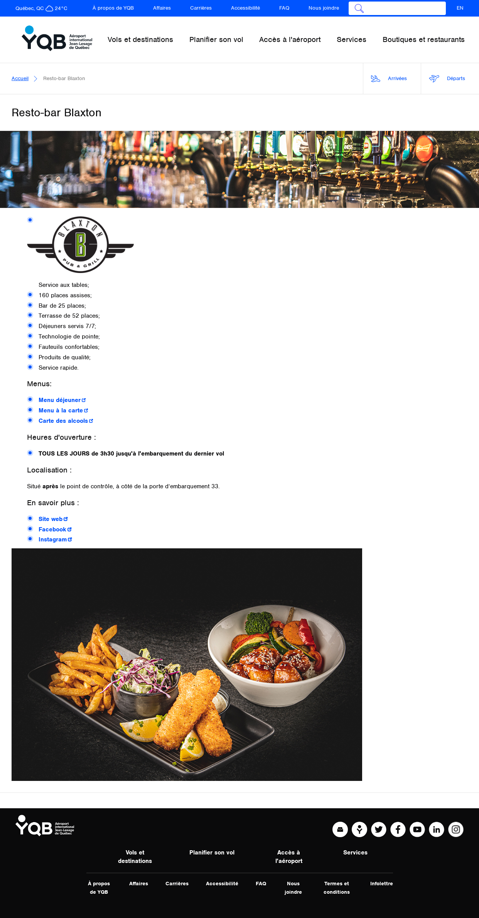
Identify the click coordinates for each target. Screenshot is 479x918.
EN (460, 8)
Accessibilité (245, 8)
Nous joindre (324, 8)
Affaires (162, 8)
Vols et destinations (135, 857)
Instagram (53, 539)
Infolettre (381, 883)
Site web (50, 519)
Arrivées (389, 79)
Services (355, 852)
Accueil (20, 78)
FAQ (284, 8)
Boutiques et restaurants (424, 39)
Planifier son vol (211, 852)
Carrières (201, 8)
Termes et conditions (337, 887)
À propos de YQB (113, 8)
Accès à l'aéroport (288, 857)
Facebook (52, 529)
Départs (447, 78)
